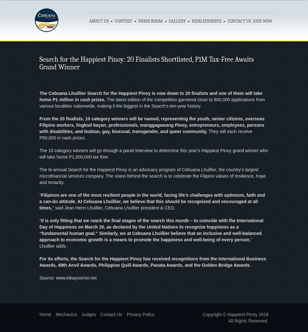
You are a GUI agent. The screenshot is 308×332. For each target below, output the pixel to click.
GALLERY (179, 21)
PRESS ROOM (152, 21)
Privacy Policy (140, 314)
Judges (88, 314)
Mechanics (66, 314)
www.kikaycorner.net (76, 277)
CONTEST (125, 21)
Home (45, 314)
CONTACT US (239, 21)
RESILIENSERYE (209, 21)
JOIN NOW (262, 21)
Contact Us (111, 314)
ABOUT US (101, 21)
